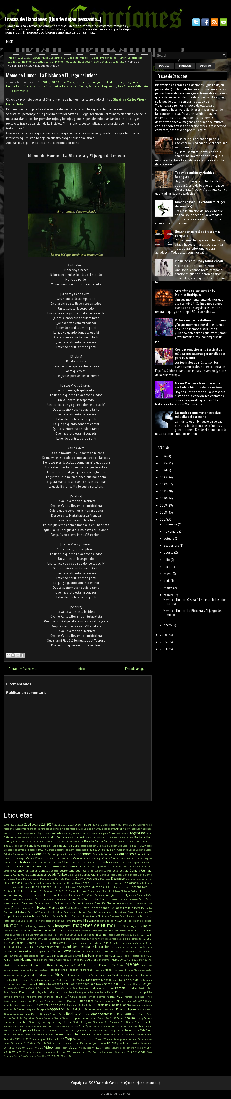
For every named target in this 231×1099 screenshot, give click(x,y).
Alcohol (73, 828)
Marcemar (104, 959)
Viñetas (106, 1047)
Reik (69, 1009)
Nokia (32, 984)
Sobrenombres (11, 1026)
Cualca (54, 870)
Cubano (99, 870)
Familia (16, 903)
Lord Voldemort (129, 951)
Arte (149, 833)
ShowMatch (19, 1022)
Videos (73, 1048)
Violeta (139, 1047)
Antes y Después (73, 833)
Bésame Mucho (49, 845)
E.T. (65, 887)
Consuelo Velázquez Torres (96, 866)
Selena (39, 1018)
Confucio (62, 866)
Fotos (15, 908)
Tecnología (132, 1030)
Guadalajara (19, 916)
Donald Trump (144, 883)
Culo (115, 870)
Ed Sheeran (82, 887)
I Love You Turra (45, 926)
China (7, 862)
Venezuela (146, 1043)
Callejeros (18, 854)
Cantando (110, 854)
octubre (169, 539)
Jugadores (78, 938)
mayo (168, 574)
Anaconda (146, 828)
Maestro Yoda (137, 955)
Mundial (37, 975)
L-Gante (29, 942)
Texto (59, 1034)
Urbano (102, 1043)
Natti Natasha (143, 975)
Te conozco (94, 1030)
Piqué (50, 996)
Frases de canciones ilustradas (102, 908)
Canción (40, 853)
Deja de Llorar (31, 878)
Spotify (83, 1026)
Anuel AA (115, 833)
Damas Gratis (90, 874)
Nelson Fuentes (21, 980)
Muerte (129, 969)
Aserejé (25, 837)
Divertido (95, 883)
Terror (51, 1034)
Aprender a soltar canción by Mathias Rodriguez (195, 293)
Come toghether (134, 862)
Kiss (6, 942)
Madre (125, 955)
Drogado (16, 887)
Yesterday (31, 1056)
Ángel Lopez (44, 833)
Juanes (51, 938)
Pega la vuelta (46, 992)
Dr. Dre (7, 887)
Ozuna (50, 988)
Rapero (126, 1005)
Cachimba (122, 849)
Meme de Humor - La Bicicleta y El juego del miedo (52, 75)
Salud (142, 1014)
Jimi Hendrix (60, 934)
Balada (89, 841)
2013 (20, 824)
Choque (33, 862)
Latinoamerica (26, 61)
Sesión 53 (110, 1018)
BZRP (113, 849)
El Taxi (144, 891)
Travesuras (79, 1039)
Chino (14, 862)
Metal (33, 969)
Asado (17, 837)
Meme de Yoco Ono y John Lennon (199, 261)
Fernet (89, 903)
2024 (163, 470)
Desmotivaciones (87, 879)
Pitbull (58, 996)
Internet (114, 930)
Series (101, 1018)
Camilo (29, 854)
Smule (148, 1022)
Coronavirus (21, 870)
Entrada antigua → (137, 669)
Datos (119, 874)
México (53, 969)
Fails (142, 899)
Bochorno (9, 849)
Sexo (120, 1018)
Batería (126, 841)
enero (168, 625)
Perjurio (94, 992)
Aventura (102, 837)
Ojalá (122, 984)
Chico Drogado (144, 858)
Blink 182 (102, 845)
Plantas (82, 996)
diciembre (170, 524)
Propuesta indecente (55, 1000)
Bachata (139, 837)
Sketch (138, 1022)
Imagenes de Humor (113, 57)
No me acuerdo (129, 980)
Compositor (37, 866)
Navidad (8, 980)
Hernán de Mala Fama (58, 920)
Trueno (99, 1039)
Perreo (110, 992)
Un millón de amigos (84, 1043)
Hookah (147, 920)
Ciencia (51, 862)
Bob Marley (139, 845)
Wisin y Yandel (136, 1052)
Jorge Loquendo (117, 934)
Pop (119, 996)
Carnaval (48, 858)
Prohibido (38, 1000)
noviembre (171, 532)
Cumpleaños (21, 874)
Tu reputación (18, 1043)
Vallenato (118, 61)
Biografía (64, 845)
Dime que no (59, 883)
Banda (99, 841)
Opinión (137, 984)
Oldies (129, 984)
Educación (97, 887)
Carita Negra (18, 858)
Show (7, 1022)
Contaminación (119, 866)
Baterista (137, 841)
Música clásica (79, 975)
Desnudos (105, 878)
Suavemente (130, 1026)
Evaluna (122, 899)
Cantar (139, 854)
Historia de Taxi (105, 920)
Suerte (142, 1026)
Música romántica (99, 975)
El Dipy (81, 891)
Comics (148, 862)
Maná (44, 959)
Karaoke (113, 938)
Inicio (9, 41)
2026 (78, 824)
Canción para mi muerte (61, 854)
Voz (69, 1052)
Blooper (113, 845)
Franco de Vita (28, 908)
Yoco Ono (41, 1056)
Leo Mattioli (53, 951)
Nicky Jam (62, 980)
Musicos (117, 975)
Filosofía (99, 903)
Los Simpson (54, 955)
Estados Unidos (99, 899)
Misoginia (98, 969)
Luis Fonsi (89, 955)
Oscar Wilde (20, 988)
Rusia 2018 (124, 1014)
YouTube (66, 1056)
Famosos (27, 903)
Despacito (118, 879)
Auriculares (64, 837)
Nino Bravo (93, 980)
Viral (19, 1052)
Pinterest (41, 996)
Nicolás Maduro (77, 980)
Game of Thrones (37, 912)
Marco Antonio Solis (125, 959)
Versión (21, 1047)
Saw (96, 61)
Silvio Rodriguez (82, 1022)
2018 (57, 824)
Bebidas (147, 841)
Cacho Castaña (137, 849)
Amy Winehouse (131, 828)
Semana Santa (52, 1018)
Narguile (128, 975)
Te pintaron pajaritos (112, 1030)
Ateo (33, 837)
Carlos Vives (40, 57)
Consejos (74, 866)
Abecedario (109, 824)
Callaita (8, 854)
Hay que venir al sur (22, 920)
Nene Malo (37, 980)
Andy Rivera (30, 833)
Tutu (40, 1043)
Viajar (30, 1047)
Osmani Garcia (36, 988)
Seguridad (29, 1018)
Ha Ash (131, 916)
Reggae (41, 1009)
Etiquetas (185, 65)
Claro (72, 862)
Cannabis (98, 854)
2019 (163, 506)
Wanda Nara (80, 1052)
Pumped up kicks (103, 1000)
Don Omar (129, 883)
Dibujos (17, 883)
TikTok (18, 1039)
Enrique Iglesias (126, 895)
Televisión (30, 1034)
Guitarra (66, 916)
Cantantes (125, 853)
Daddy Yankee (57, 875)
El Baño (59, 891)
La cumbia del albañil (76, 942)
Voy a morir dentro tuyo (52, 1052)
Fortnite (134, 903)
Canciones (84, 853)
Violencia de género (123, 1047)
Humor (94, 57)
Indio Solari (123, 926)
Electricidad (50, 895)
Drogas (25, 887)
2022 (163, 484)
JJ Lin (70, 934)
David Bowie (145, 874)
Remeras (89, 1009)
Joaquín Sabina (82, 934)
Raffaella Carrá (86, 1005)
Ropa (113, 1014)
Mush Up (48, 975)
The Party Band (125, 1034)
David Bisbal (130, 874)
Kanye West (101, 938)
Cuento (107, 870)
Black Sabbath (88, 845)
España (72, 899)
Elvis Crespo (87, 895)
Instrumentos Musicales (49, 930)
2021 (163, 491)
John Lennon (100, 934)
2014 (27, 824)
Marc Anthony (89, 959)
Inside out (9, 930)
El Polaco (114, 891)
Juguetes (89, 938)
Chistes (23, 862)
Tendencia (41, 1034)
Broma (105, 849)
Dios (77, 883)
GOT (149, 912)
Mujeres (25, 975)
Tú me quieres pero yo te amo (120, 1039)
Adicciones (9, 828)
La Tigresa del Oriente (45, 947)
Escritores (41, 899)
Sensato (66, 1018)
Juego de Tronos (64, 938)
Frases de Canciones (65, 907)
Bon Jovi (69, 849)
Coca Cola (82, 862)
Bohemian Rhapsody (25, 849)
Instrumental (24, 930)
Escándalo (29, 899)
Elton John (74, 895)
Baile (80, 841)
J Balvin (147, 930)
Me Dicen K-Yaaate (97, 965)
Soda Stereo (26, 1026)
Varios (136, 1043)
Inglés (147, 926)
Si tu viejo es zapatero (42, 1022)
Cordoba (8, 870)
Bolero (42, 849)
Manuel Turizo (71, 959)
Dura (60, 887)
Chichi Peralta (127, 858)
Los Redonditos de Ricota (32, 955)
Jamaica (8, 934)
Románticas (82, 1014)
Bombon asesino (55, 849)
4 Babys (86, 824)
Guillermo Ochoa (51, 916)
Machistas (115, 955)
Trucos (90, 1039)
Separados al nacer (84, 1018)
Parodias (132, 988)
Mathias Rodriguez (56, 965)
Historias (121, 920)
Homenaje (137, 920)
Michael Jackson (68, 969)
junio (167, 567)
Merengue (24, 969)
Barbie (118, 841)
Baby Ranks (126, 837)
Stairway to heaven (100, 1026)
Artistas (8, 837)
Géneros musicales (106, 912)
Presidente (138, 996)
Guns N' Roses (99, 916)
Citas (65, 862)
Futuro (22, 912)
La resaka (23, 947)
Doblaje (118, 883)
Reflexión (19, 1009)
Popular (164, 65)
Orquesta (8, 988)
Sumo (16, 1030)
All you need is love (104, 828)
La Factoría (95, 942)
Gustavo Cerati (118, 916)
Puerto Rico (86, 1000)
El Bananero (47, 891)
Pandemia (95, 988)
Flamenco (113, 903)
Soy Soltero (71, 1026)
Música (61, 974)
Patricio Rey (145, 988)
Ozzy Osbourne (63, 988)
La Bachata (41, 942)
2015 (35, 824)
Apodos (125, 833)
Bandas (108, 841)
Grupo (8, 916)
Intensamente (99, 930)
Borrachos (80, 849)
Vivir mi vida (30, 1052)
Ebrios (71, 887)
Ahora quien (33, 828)
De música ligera (13, 878)
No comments (18, 90)
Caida (149, 849)
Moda (108, 969)
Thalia (68, 1034)
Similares (98, 1022)
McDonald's (76, 965)
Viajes (39, 1047)
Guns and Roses (80, 916)
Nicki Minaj (50, 980)
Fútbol (13, 912)
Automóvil (78, 837)
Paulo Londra (27, 992)
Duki (54, 887)
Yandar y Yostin (12, 1056)
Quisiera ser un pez (45, 1005)
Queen (139, 1000)
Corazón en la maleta (140, 866)
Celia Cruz (66, 858)
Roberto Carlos (57, 1014)
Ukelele (67, 1043)
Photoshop (139, 992)
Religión (78, 1009)
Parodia (120, 988)
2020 (163, 498)
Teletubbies (17, 1034)
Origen (147, 984)
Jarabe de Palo (21, 934)
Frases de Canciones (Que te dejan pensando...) (53, 18)
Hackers (140, 916)
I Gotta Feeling (28, 926)
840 (100, 824)
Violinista (9, 1052)
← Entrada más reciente (21, 669)
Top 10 (60, 1039)
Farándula (47, 903)
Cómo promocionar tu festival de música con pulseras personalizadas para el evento (200, 354)
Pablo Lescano (80, 988)
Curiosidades (38, 874)
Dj (102, 883)
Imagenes (63, 925)
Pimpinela (18, 996)
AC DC (132, 824)
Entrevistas (16, 899)
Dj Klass (108, 883)
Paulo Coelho (11, 992)
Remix (100, 1009)
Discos (84, 883)
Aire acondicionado (51, 828)
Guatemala (34, 916)
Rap (118, 1005)
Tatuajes (63, 1030)
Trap (68, 1038)
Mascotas (36, 965)
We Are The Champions (101, 1052)
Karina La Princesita (129, 938)
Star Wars (117, 1026)
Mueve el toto (11, 975)
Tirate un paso (38, 1039)
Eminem (99, 895)
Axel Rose (113, 837)
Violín (148, 1047)
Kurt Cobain (16, 942)
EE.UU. (108, 887)
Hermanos (39, 920)
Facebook (133, 899)
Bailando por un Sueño (64, 841)
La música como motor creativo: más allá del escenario (198, 415)
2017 (28, 57)
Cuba (90, 870)
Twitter (51, 1043)
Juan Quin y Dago (37, 938)
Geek (90, 912)
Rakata (100, 1005)
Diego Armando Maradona (37, 883)
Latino (12, 61)
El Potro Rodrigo (130, 891)
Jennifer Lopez (38, 934)
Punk (116, 1000)
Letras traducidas (90, 951)
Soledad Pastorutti (44, 1026)
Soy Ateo (60, 1026)
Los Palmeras (11, 955)
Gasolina (58, 912)
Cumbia (135, 870)
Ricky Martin (31, 1014)
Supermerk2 (27, 1030)
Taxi (71, 1030)
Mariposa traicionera (16, 965)
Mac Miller (102, 955)
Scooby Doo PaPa (13, 1018)
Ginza (123, 912)
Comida (8, 866)
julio (167, 560)
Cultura (123, 870)
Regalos (31, 1009)
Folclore (124, 903)
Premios (127, 996)
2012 (13, 824)
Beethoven (20, 845)
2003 (6, 824)
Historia (89, 920)
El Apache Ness (139, 887)
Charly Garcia (110, 858)
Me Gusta (117, 965)
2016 (20, 57)
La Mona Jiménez (131, 942)
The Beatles (81, 1034)
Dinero (70, 883)
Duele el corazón (40, 887)
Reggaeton (85, 61)
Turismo (32, 1043)
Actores (141, 824)
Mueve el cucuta (143, 969)
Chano (86, 858)
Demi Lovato (47, 878)
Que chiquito (128, 1000)
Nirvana (113, 980)
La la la (107, 942)
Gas (50, 912)
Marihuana (145, 959)
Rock (70, 1013)
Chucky (42, 862)
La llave (116, 942)
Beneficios (33, 845)
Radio (62, 1005)
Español (82, 899)
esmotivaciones (57, 899)
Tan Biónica (51, 1030)
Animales (57, 833)
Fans (37, 903)
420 (95, 824)
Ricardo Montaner (13, 1014)
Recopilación (138, 1005)
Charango (96, 858)
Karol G (147, 938)
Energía (110, 895)
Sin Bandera (111, 1022)
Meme (59, 61)
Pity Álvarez (70, 996)
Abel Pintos (122, 824)
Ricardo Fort (145, 1009)
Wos (149, 1052)
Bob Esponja (124, 845)
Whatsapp (120, 1052)
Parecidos (108, 988)
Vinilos (96, 1047)
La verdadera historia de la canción (85, 947)
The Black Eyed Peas (103, 1034)
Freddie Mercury (133, 908)
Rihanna (44, 1014)
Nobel (25, 984)
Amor (119, 828)
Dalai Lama (74, 874)
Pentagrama (82, 992)
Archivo (205, 65)
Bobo (149, 845)
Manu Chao (55, 959)
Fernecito (78, 903)
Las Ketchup (145, 947)
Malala (15, 959)
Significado (65, 1022)
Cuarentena (66, 870)
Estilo (114, 899)
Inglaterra (136, 926)
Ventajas (9, 1047)
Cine (58, 862)
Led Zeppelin (38, 951)
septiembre (171, 545)
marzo (168, 588)
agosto (168, 552)
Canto (148, 854)
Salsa (134, 1014)
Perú (128, 992)
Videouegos (85, 1047)
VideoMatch (61, 1047)
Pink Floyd (30, 996)
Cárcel (7, 858)
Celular (77, 858)
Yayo (23, 1056)
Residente (110, 1009)
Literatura (107, 951)
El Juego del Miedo (76, 57)
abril (167, 581)
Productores (26, 1000)
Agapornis (20, 828)
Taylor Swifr (81, 1030)
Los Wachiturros (72, 955)
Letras (49, 61)
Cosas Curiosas (40, 870)
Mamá (36, 959)
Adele (149, 824)
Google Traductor (137, 912)
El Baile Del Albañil (26, 891)
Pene (71, 992)
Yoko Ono (53, 1056)
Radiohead (72, 1005)
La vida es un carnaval (123, 947)
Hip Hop (77, 920)
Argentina (137, 832)
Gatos (82, 912)
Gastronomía (71, 912)
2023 (64, 824)
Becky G (9, 845)
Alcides (65, 828)
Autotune (91, 837)
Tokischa (51, 1039)
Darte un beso (107, 874)
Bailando (45, 841)
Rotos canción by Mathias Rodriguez (200, 320)
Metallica (42, 969)
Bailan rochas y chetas (26, 841)
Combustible (117, 862)
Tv (45, 1043)
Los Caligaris (145, 951)
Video (48, 1047)
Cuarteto (81, 870)
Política (111, 996)
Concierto (51, 866)
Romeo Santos (99, 1014)
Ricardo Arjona (126, 1009)
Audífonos (41, 837)
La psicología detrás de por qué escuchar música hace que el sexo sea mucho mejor (201, 143)
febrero (169, 595)
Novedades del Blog (61, 984)
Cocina (91, 862)
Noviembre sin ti (107, 984)
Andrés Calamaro (13, 833)
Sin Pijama (127, 1022)
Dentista (59, 878)
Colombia (56, 57)
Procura (15, 1000)
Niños (105, 980)
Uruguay (112, 1043)
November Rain (85, 984)
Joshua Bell (133, 934)
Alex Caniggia (85, 828)
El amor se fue (120, 887)
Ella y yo (63, 895)
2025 (71, 824)
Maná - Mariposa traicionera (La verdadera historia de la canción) (198, 385)
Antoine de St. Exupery (95, 833)
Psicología (72, 1000)
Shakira (106, 61)
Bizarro (75, 845)
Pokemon (101, 996)
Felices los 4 (62, 903)
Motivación (118, 969)
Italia (138, 930)
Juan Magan (19, 938)
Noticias (41, 984)
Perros (119, 992)
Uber (58, 1043)
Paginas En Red (122, 1093)
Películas (70, 61)
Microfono (86, 969)
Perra (103, 992)
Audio (51, 837)
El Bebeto (70, 891)
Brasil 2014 (93, 849)
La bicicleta (135, 57)
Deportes (70, 878)
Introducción (126, 930)
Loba (117, 951)
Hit (129, 920)
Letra (40, 61)
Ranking (110, 1005)
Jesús (49, 934)
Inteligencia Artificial (79, 930)
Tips (26, 1039)
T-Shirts (40, 1030)
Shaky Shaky (144, 1018)
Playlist (91, 996)
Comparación (20, 866)
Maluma (26, 959)
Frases (42, 907)
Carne (57, 858)
